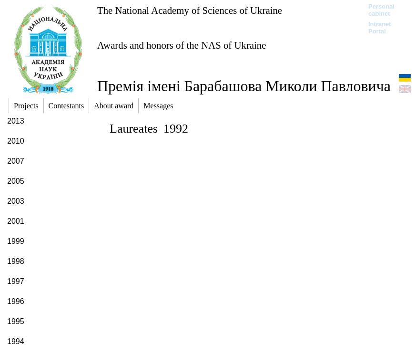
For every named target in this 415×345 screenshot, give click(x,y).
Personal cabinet (381, 10)
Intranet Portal (379, 28)
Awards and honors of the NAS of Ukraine (181, 45)
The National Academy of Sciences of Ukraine (189, 10)
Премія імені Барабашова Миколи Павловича (244, 85)
